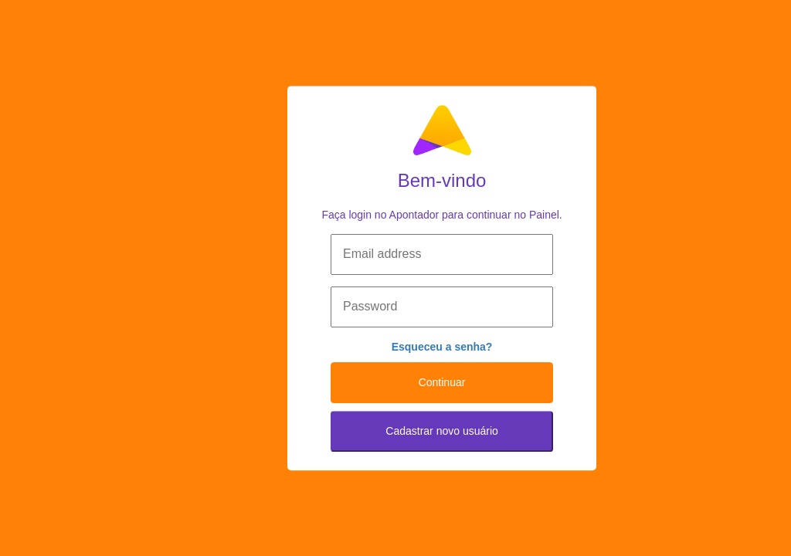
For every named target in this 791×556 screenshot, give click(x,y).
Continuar (442, 382)
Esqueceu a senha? (442, 347)
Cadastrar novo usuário (441, 431)
